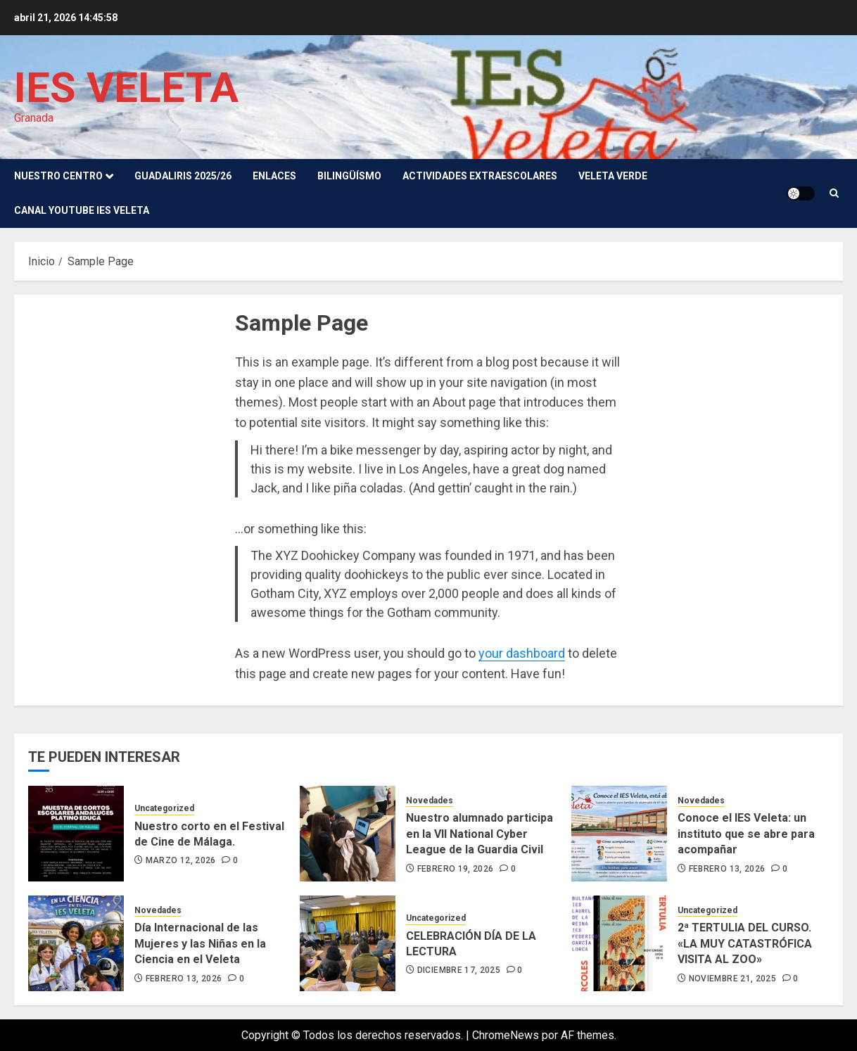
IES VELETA (126, 88)
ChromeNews (505, 1035)
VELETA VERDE (612, 175)
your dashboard (521, 653)
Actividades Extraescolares (479, 175)
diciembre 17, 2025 (458, 970)
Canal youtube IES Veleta (81, 210)
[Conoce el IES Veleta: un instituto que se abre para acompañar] (619, 833)
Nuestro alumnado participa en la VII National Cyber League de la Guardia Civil (479, 833)
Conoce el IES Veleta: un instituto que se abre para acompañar (746, 833)
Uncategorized (164, 808)
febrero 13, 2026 (727, 869)
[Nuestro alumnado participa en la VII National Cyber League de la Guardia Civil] (347, 833)
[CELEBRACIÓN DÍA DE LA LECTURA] (347, 943)
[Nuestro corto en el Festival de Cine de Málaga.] (76, 833)
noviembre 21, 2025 (732, 978)
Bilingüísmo (349, 175)
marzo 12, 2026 (181, 860)
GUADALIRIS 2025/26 (182, 175)
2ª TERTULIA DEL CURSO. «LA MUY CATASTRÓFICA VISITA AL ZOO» (745, 943)
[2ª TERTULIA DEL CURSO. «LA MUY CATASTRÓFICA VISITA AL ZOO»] (619, 943)
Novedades (429, 800)
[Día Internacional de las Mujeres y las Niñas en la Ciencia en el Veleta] (76, 943)
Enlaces (274, 175)
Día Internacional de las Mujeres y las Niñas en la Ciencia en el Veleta (200, 943)
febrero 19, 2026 (455, 869)
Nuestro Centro (58, 175)
